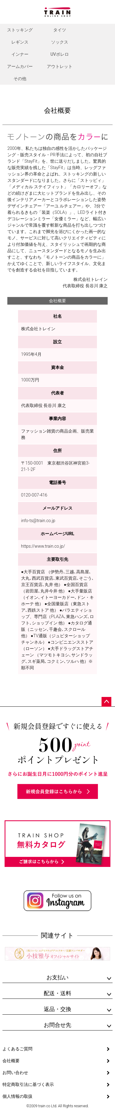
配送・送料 (57, 993)
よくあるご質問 (17, 1048)
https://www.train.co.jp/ (43, 546)
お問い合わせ (15, 1072)
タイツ (59, 29)
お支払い (57, 977)
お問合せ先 (57, 1025)
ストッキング (20, 29)
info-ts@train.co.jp (38, 520)
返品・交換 (57, 1009)
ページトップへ (106, 702)
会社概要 (11, 1060)
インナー (19, 54)
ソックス (59, 42)
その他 (19, 78)
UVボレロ (59, 54)
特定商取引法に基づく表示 (28, 1084)
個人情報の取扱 (17, 1096)
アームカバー (20, 66)
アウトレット (59, 66)
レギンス (19, 42)
